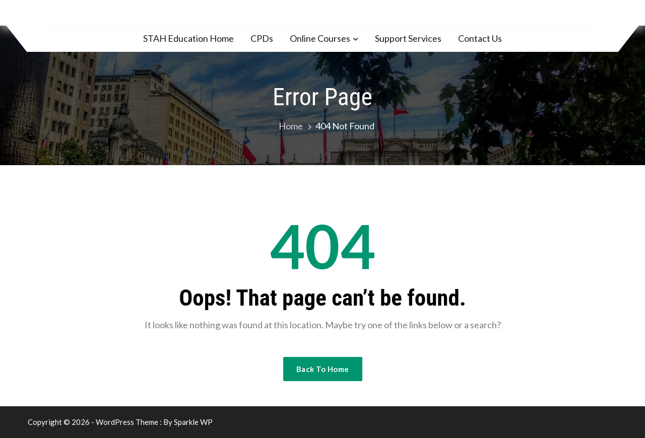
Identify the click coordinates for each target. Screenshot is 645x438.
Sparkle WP (193, 421)
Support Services (408, 38)
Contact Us (480, 38)
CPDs (261, 38)
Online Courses (320, 38)
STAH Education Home (188, 38)
